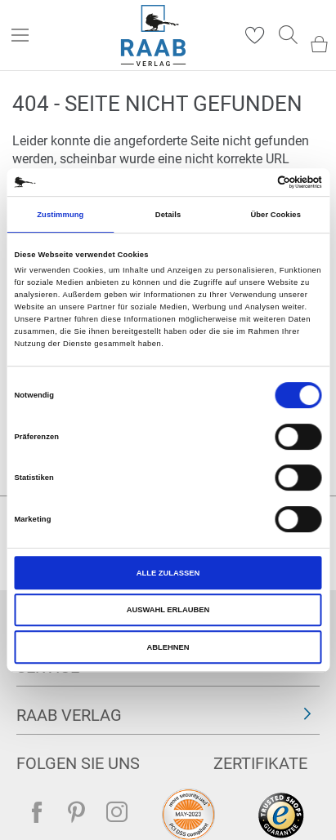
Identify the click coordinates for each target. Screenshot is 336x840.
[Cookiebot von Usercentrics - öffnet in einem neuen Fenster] (250, 182)
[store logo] (153, 35)
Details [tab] (168, 215)
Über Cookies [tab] (275, 215)
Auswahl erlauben (168, 610)
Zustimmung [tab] (60, 215)
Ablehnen (168, 647)
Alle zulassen (168, 573)
